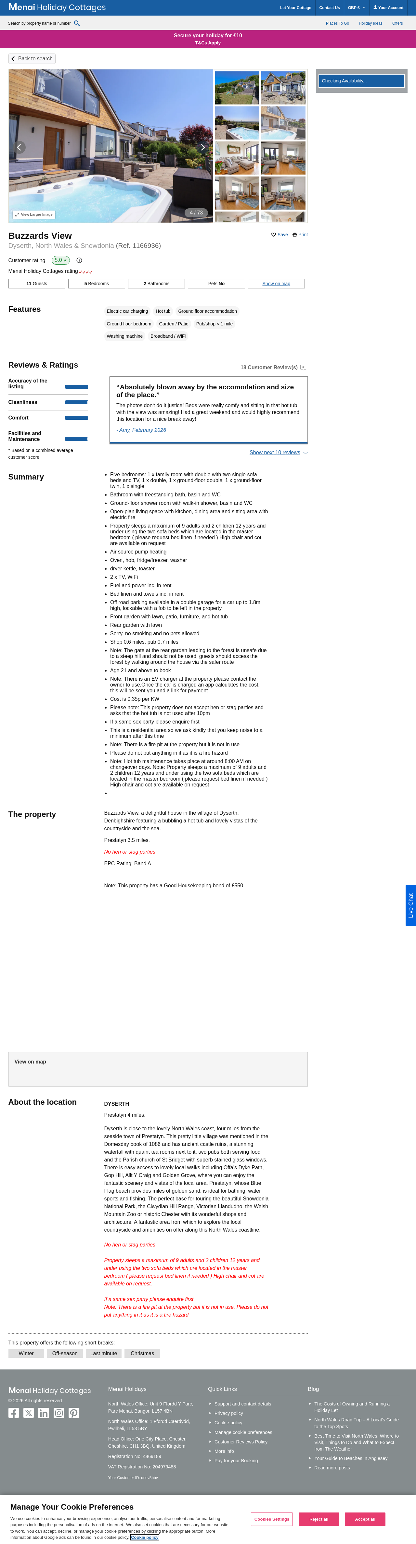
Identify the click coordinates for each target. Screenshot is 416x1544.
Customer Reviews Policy (240, 1441)
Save (283, 234)
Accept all (365, 1519)
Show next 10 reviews (275, 452)
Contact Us (329, 8)
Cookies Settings (272, 1519)
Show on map (277, 283)
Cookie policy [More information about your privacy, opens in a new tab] (145, 1537)
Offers (397, 23)
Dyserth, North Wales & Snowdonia (84, 245)
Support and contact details (242, 1403)
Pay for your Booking (236, 1460)
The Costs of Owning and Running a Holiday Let (352, 1407)
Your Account (388, 7)
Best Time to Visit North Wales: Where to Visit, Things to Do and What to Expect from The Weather (356, 1442)
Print (303, 234)
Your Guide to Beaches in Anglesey (350, 1458)
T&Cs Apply (208, 42)
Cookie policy (228, 1422)
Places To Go (337, 23)
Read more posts (332, 1467)
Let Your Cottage (295, 8)
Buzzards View (40, 236)
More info (224, 1451)
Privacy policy (228, 1413)
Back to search (35, 58)
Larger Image (34, 214)
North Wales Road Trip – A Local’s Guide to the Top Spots (356, 1423)
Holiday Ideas (371, 23)
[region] (208, 1519)
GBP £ (356, 8)
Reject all (318, 1519)
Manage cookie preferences (243, 1432)
